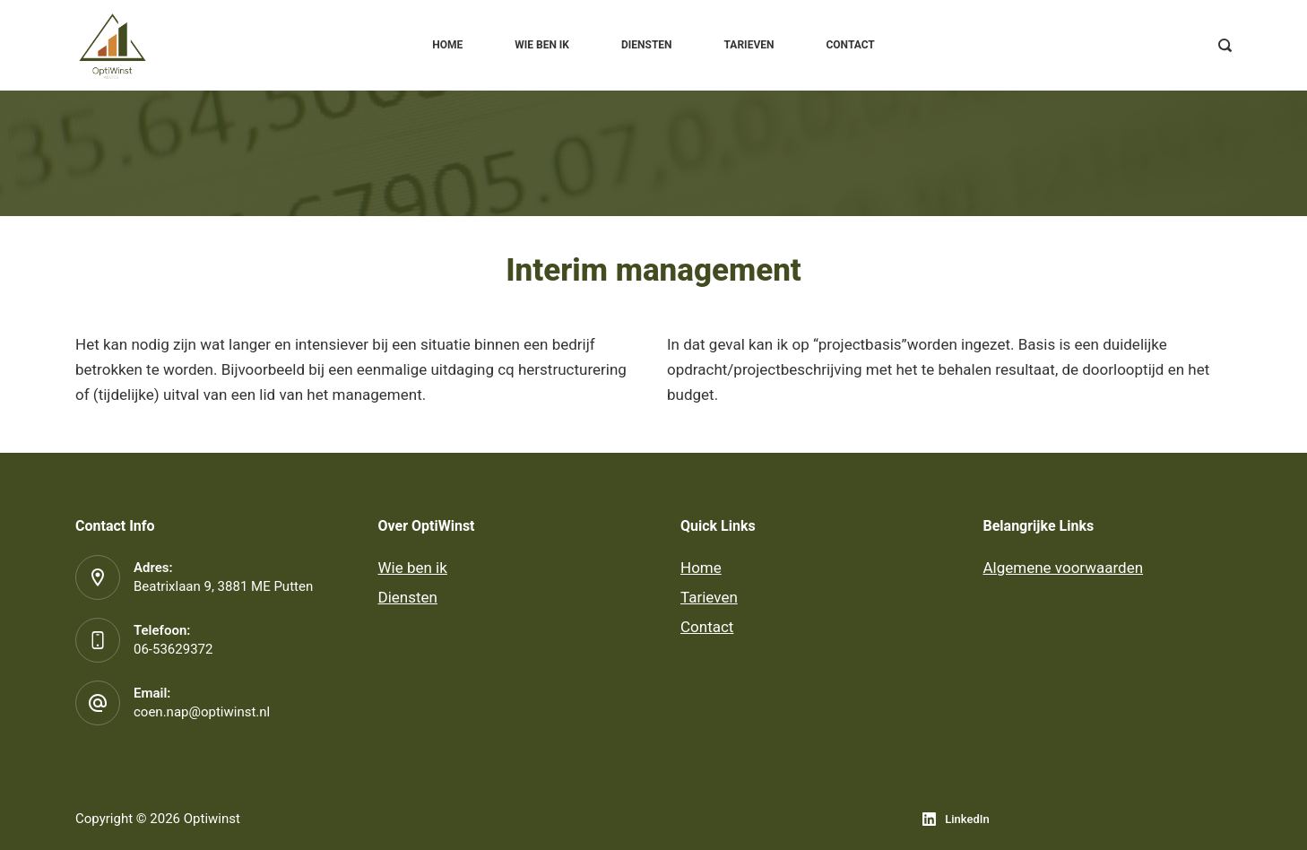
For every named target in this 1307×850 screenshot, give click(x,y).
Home (447, 45)
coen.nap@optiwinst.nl (202, 712)
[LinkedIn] (955, 819)
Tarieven (749, 45)
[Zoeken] (1225, 45)
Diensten (646, 45)
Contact (850, 45)
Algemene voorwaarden (1063, 568)
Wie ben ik (542, 45)
